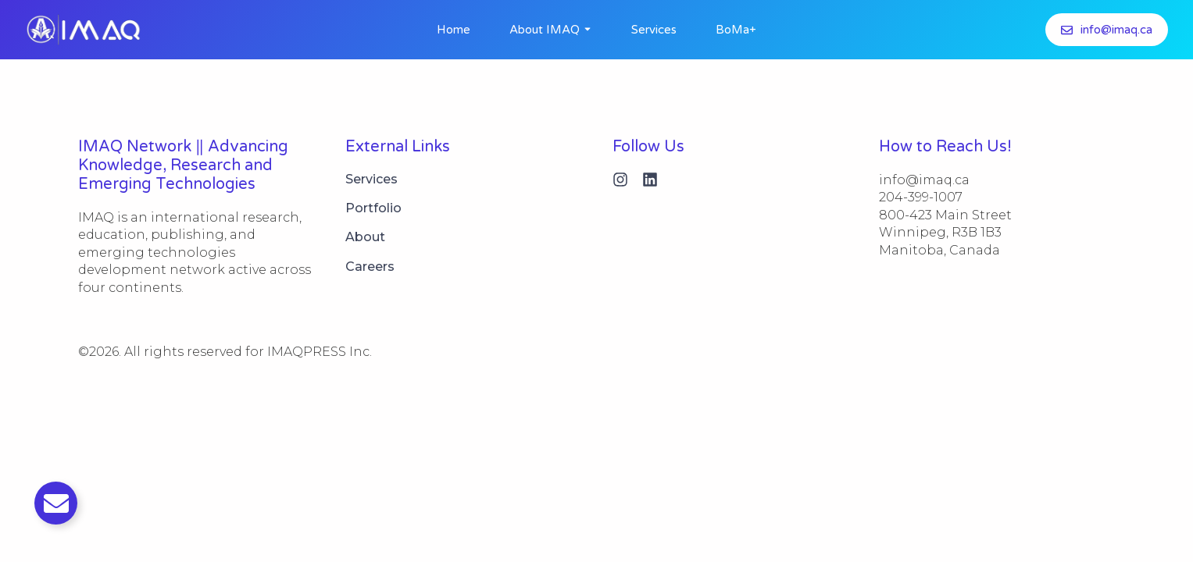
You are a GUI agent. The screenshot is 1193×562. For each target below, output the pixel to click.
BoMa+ (736, 30)
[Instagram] (620, 179)
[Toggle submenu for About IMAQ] (586, 30)
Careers (370, 266)
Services (654, 30)
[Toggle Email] (55, 503)
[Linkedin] (650, 179)
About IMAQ (544, 30)
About (365, 236)
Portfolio (373, 208)
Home (453, 30)
